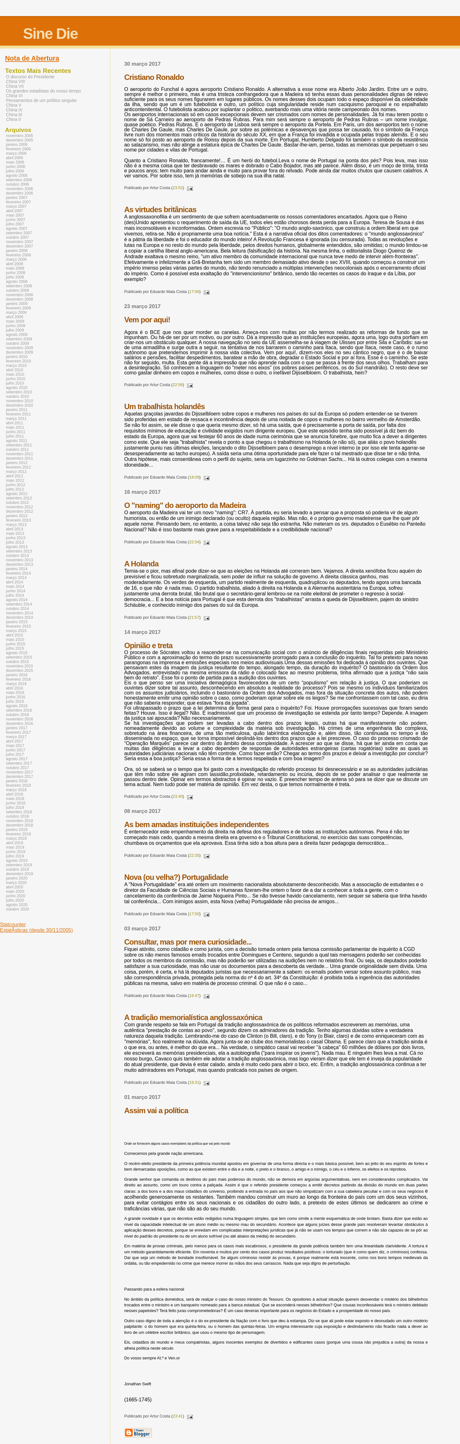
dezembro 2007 (19, 246)
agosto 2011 (16, 441)
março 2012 (16, 471)
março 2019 (16, 838)
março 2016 (16, 684)
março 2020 (16, 882)
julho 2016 (15, 701)
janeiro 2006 (16, 144)
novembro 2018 (19, 821)
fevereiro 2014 (18, 573)
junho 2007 (15, 220)
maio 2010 (15, 374)
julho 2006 (15, 171)
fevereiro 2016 (18, 679)
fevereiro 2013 (18, 520)
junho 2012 (15, 485)
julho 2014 (15, 595)
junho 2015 (15, 644)
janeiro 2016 (16, 675)
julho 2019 (15, 856)
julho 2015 (15, 648)
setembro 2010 (19, 392)
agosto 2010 (16, 387)
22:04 (194, 542)
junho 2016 (15, 697)
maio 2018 (15, 799)
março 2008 (16, 259)
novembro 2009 (19, 348)
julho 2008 (15, 277)
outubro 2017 (17, 768)
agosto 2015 (16, 653)
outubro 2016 (17, 715)
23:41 (178, 1416)
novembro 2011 (19, 454)
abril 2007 (14, 211)
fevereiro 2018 (18, 785)
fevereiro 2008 (18, 255)
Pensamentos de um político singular (41, 100)
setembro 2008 (19, 286)
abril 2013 (14, 529)
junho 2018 (15, 803)
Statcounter (13, 924)
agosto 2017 (16, 759)
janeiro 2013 (16, 516)
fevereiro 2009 (18, 308)
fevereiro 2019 (18, 834)
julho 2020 (15, 900)
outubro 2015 (17, 661)
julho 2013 (15, 542)
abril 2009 (14, 317)
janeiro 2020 (16, 878)
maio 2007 (15, 215)
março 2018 (16, 790)
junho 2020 (15, 896)
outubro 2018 (17, 816)
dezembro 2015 (19, 670)
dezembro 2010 (19, 405)
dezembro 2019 (19, 874)
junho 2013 (15, 538)
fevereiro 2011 (18, 414)
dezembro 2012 (19, 511)
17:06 (194, 291)
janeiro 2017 (16, 728)
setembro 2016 (19, 710)
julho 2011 (15, 436)
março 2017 (16, 737)
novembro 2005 (19, 136)
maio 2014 (15, 586)
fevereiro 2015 (18, 626)
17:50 (194, 913)
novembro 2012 (19, 507)
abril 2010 (14, 370)
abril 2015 (14, 635)
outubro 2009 (17, 343)
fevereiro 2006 (18, 149)
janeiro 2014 (16, 569)
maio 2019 (15, 847)
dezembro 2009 (19, 352)
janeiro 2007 (16, 197)
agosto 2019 (16, 860)
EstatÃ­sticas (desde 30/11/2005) (36, 930)
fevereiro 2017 (18, 732)
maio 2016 (15, 692)
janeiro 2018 (16, 781)
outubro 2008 (17, 290)
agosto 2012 (16, 494)
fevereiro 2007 (18, 202)
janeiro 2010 (16, 357)
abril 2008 (14, 264)
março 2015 (16, 631)
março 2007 (16, 206)
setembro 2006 (19, 180)
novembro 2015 (19, 666)
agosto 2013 (16, 547)
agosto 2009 (16, 334)
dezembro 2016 (19, 723)
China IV (14, 110)
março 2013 (16, 524)
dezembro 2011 (19, 458)
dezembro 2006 (19, 193)
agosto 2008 (16, 281)
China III (14, 114)
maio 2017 (15, 745)
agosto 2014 (16, 600)
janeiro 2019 (16, 829)
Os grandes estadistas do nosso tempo (43, 91)
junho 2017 (15, 750)
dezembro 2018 (19, 825)
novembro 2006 (19, 189)
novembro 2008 (19, 295)
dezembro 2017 (19, 776)
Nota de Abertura (32, 58)
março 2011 (16, 418)
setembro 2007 (19, 233)
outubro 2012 (17, 502)
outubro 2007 (17, 237)
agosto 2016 (16, 706)
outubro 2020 (17, 909)
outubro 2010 (17, 396)
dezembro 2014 (19, 617)
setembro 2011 (19, 445)
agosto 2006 (16, 175)
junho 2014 (15, 591)
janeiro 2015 (16, 622)
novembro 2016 (19, 719)
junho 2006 (15, 166)
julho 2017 (15, 754)
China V (13, 105)
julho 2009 (15, 330)
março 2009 (16, 312)
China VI (14, 95)
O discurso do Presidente (30, 77)
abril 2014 (14, 582)
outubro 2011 (17, 449)
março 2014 (16, 578)
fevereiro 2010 (18, 361)
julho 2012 (15, 489)
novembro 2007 (19, 242)
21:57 (194, 617)
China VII (15, 86)
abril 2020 (14, 887)
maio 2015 (15, 639)
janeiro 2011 (16, 410)
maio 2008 (15, 268)
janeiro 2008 (16, 250)
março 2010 (16, 365)
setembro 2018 (19, 812)
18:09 (194, 477)
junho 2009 (15, 326)
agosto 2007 (16, 228)
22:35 (194, 855)
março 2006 (16, 153)
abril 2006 (14, 158)
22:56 (178, 384)
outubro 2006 (17, 184)
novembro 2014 (19, 613)
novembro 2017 (19, 772)
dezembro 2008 (19, 299)
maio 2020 (15, 891)
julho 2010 (15, 383)
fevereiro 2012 (18, 467)
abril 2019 (14, 843)
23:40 (178, 796)
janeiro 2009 (16, 303)
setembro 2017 (19, 763)
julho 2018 (15, 807)
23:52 (178, 187)
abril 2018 (14, 794)
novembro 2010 (19, 401)
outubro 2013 (17, 555)
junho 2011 (15, 432)
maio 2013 (15, 533)
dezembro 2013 (19, 564)
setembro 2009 (19, 339)
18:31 (194, 1082)
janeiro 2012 (16, 463)
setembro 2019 (19, 865)
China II (13, 119)
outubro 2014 (17, 608)
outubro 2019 (17, 869)
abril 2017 (14, 741)
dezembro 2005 (19, 140)
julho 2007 (15, 224)
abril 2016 (14, 688)
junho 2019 (15, 852)
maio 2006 (15, 162)
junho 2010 (15, 379)
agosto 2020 (16, 905)
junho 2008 (15, 273)
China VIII (15, 81)
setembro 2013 (19, 551)
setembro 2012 (19, 498)
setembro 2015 (19, 657)
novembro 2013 (19, 560)
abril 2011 (14, 423)
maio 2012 (15, 480)
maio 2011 (15, 427)
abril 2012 (14, 476)
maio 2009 (15, 321)
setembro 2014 (19, 604)
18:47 (194, 995)
